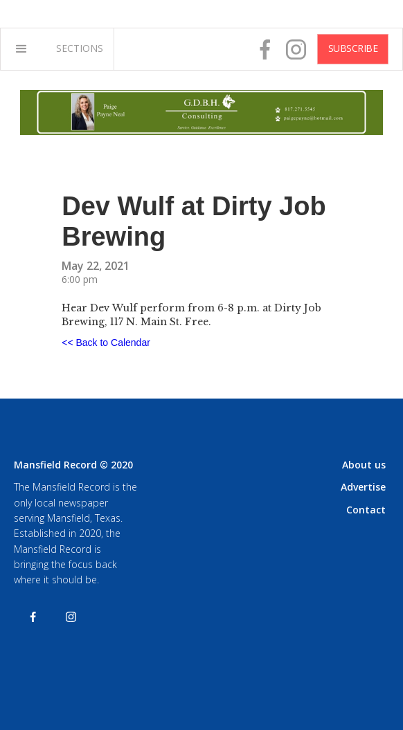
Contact (366, 509)
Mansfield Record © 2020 (73, 464)
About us (364, 464)
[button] (21, 49)
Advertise (363, 486)
